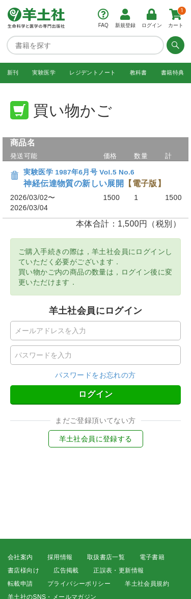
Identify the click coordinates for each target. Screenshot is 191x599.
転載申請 (20, 583)
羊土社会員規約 (147, 583)
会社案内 (20, 557)
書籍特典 (172, 72)
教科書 (138, 72)
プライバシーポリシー (79, 583)
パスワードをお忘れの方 (95, 375)
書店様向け (23, 570)
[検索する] (174, 45)
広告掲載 (66, 570)
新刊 (13, 72)
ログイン (95, 394)
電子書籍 (152, 557)
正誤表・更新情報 (118, 570)
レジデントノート (92, 72)
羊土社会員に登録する (95, 439)
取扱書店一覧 (106, 557)
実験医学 (44, 72)
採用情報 (60, 557)
